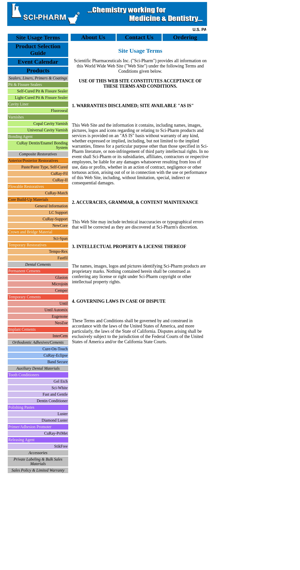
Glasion (61, 277)
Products (37, 70)
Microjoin (60, 284)
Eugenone (60, 316)
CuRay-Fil (59, 173)
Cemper (61, 290)
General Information (51, 206)
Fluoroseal (59, 110)
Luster (62, 414)
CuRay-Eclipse (55, 355)
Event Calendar (38, 61)
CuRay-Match (56, 193)
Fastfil (62, 258)
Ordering (185, 37)
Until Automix (56, 310)
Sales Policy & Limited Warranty (37, 470)
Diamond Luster (55, 420)
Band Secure (57, 362)
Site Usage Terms (38, 37)
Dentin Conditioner (52, 401)
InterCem (60, 336)
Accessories (37, 453)
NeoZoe (61, 323)
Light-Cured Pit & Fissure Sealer (41, 97)
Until (63, 303)
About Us (93, 37)
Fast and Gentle (55, 394)
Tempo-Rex (58, 251)
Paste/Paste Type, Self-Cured (44, 167)
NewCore (60, 225)
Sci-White (59, 388)
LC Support (58, 212)
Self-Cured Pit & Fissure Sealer (42, 91)
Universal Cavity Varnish (47, 130)
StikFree (61, 446)
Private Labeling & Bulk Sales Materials (37, 461)
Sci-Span (60, 238)
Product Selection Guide (37, 49)
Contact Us (139, 37)
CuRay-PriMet (56, 433)
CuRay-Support (55, 219)
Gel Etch (61, 381)
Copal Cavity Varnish (50, 123)
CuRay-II (60, 180)
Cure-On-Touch (55, 349)
